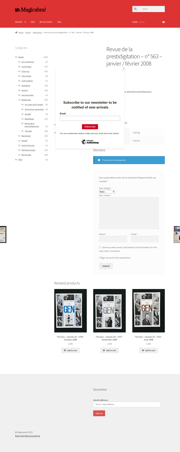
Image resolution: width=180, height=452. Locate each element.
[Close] (124, 68)
